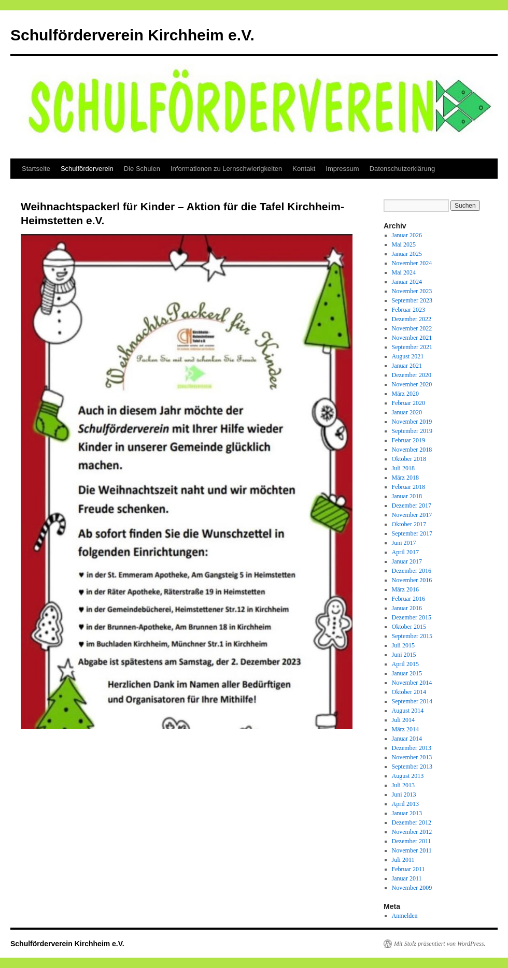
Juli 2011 (403, 859)
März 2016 (405, 589)
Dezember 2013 (411, 748)
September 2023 (412, 300)
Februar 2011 (408, 869)
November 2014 (412, 682)
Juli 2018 (403, 468)
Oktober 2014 (409, 692)
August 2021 (408, 356)
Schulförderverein (87, 168)
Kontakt (303, 168)
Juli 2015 (403, 645)
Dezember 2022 (411, 319)
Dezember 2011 (411, 841)
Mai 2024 (404, 272)
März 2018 (405, 477)
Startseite (36, 168)
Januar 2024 (407, 281)
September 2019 (412, 431)
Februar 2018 (408, 486)
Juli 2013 (403, 785)
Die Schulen (142, 168)
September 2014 (412, 701)
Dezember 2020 (411, 375)
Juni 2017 (404, 542)
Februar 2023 (408, 309)
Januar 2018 (407, 496)
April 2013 (405, 803)
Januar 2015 (407, 673)
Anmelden (405, 915)
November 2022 (412, 328)
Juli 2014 (403, 720)
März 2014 (405, 729)
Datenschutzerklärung (402, 168)
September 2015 (412, 636)
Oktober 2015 (409, 626)
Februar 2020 (408, 403)
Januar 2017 (407, 561)
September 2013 (412, 766)
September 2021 (412, 347)
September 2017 (412, 533)
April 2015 (405, 664)
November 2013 (412, 757)
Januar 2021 (407, 365)
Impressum (342, 168)
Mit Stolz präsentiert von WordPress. (439, 943)
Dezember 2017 (411, 505)
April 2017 (405, 552)
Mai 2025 (404, 244)
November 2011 (412, 850)
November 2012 (412, 831)
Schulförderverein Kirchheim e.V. (132, 35)
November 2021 (412, 337)
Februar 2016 (408, 598)
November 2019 (412, 421)
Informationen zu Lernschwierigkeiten (226, 168)
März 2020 (405, 393)
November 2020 (412, 384)
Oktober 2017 (409, 524)
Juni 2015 (404, 654)
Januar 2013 (407, 813)
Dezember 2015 (411, 617)
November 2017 (412, 514)
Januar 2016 (407, 608)
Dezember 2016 (411, 570)
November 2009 (412, 887)
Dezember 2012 (411, 822)
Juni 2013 (404, 794)
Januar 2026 (407, 235)
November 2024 (412, 263)
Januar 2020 (407, 412)
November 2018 (412, 449)
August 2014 (408, 710)
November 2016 (412, 580)
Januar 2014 (407, 738)
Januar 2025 (407, 253)
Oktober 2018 (409, 459)
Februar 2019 (408, 440)
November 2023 (412, 291)
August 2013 (408, 775)
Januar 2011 (407, 878)
